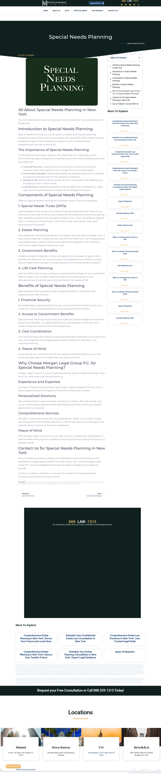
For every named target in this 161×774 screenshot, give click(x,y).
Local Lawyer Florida (32, 667)
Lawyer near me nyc (101, 681)
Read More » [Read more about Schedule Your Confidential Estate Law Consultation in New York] (125, 145)
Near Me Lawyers (85, 664)
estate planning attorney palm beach (62, 670)
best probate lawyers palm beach (85, 673)
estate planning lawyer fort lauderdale (111, 673)
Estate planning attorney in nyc (121, 678)
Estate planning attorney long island (135, 678)
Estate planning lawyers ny (59, 681)
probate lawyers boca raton (114, 671)
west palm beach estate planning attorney (132, 670)
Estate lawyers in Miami (131, 674)
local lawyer (87, 667)
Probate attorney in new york (66, 682)
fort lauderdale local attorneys (45, 674)
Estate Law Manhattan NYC (32, 678)
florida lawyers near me (34, 674)
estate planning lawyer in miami (125, 673)
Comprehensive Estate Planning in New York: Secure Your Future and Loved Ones (125, 123)
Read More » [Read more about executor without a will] (125, 219)
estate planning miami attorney (38, 669)
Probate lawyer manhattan (131, 682)
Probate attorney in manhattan (54, 682)
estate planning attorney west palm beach (79, 670)
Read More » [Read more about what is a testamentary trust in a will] (125, 245)
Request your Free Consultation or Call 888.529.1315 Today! (80, 690)
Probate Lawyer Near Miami (108, 664)
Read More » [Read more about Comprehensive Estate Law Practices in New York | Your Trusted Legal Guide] (125, 162)
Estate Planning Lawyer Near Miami (122, 664)
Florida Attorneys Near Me (42, 667)
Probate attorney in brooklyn (29, 682)
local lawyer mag (93, 667)
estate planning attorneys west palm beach (97, 670)
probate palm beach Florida (100, 674)
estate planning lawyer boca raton (99, 669)
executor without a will (125, 213)
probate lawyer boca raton (125, 671)
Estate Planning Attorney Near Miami (136, 664)
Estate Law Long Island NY (53, 678)
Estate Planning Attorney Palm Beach (125, 666)
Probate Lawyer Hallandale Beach (96, 664)
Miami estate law (122, 674)
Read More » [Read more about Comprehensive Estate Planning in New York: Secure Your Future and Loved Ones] (125, 131)
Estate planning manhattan (81, 681)
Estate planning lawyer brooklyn (78, 679)
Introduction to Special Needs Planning (124, 72)
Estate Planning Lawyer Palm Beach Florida (109, 666)
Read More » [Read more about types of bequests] (125, 207)
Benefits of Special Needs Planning (122, 85)
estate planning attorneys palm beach (47, 670)
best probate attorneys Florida (60, 673)
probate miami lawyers (59, 669)
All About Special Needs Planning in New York (126, 66)
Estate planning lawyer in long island (106, 679)
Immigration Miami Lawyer (138, 666)
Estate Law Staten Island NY (21, 678)
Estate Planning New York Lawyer (22, 664)
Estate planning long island (70, 681)
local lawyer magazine (102, 667)
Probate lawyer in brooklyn (87, 682)
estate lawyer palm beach (97, 673)
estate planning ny (95, 678)
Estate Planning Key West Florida (64, 667)
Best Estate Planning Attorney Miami (72, 666)
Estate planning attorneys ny (33, 679)
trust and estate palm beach (112, 674)
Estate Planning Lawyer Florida (69, 664)
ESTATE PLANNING (26, 55)
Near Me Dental (79, 664)
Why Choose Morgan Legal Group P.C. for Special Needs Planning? (126, 92)
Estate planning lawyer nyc (48, 681)
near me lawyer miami (69, 669)
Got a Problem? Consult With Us (125, 104)
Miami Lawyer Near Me (58, 664)
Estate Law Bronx (78, 678)
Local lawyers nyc (115, 681)
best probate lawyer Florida (72, 673)
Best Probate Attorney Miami (33, 666)
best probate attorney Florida (48, 673)
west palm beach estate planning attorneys (115, 670)
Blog (67, 11)
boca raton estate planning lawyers (38, 671)
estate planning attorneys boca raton (31, 670)
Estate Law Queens (62, 678)
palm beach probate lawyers (91, 671)
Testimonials (97, 11)
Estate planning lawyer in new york (136, 679)
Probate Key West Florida (52, 667)
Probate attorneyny (139, 681)
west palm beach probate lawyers (78, 671)
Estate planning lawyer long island (35, 681)
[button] (139, 58)
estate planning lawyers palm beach (113, 669)
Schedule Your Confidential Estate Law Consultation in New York (80, 638)
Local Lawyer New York (87, 678)
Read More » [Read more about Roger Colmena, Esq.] (125, 231)
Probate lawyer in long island (99, 682)
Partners (158, 769)
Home (45, 11)
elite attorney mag (121, 667)
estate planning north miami (138, 673)
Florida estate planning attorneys (22, 674)
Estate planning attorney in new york (107, 678)
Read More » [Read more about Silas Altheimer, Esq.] (125, 271)
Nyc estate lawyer (131, 681)
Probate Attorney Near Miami (21, 666)
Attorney (145, 769)
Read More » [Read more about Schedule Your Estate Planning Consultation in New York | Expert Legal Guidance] (125, 195)
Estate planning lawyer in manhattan (121, 679)
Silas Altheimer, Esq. (125, 266)
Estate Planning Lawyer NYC (47, 664)
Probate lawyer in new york (111, 682)
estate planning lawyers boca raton (128, 669)
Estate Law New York (43, 678)
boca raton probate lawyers (51, 671)
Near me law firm (123, 681)
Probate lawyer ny (19, 682)
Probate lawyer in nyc (121, 682)
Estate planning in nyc (66, 679)
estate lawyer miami (87, 669)
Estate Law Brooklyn (70, 678)
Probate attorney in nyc (77, 682)
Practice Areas (80, 11)
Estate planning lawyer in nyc (22, 681)
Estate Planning (57, 2)
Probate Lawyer (135, 671)
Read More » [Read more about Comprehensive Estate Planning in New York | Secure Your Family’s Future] (125, 178)
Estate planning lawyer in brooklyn (92, 679)
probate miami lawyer (90, 674)
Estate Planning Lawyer (25, 769)
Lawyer (58, 4)
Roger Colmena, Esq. (125, 225)
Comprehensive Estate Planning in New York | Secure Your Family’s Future (125, 170)
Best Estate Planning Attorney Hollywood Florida (90, 666)
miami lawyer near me (81, 674)
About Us (56, 11)
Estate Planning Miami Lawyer (35, 664)
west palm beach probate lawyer (64, 671)
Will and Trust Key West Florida (77, 667)
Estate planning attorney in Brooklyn (26, 683)
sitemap (131, 773)
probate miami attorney (49, 669)
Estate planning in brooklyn (45, 679)
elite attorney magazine (130, 667)
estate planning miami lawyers (25, 669)
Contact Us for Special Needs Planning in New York (124, 98)
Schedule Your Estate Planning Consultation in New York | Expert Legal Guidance (125, 187)
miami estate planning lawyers (69, 674)
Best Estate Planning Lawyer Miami (58, 666)
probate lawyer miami (78, 669)
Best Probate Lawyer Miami (45, 666)
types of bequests (125, 201)
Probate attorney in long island (41, 682)
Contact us (113, 11)
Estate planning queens (92, 681)
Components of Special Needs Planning (124, 79)
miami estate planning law (57, 674)
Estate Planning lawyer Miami (22, 667)
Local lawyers (108, 681)
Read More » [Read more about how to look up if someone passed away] (125, 259)
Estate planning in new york (56, 679)
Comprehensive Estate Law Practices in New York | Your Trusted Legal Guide (125, 154)
